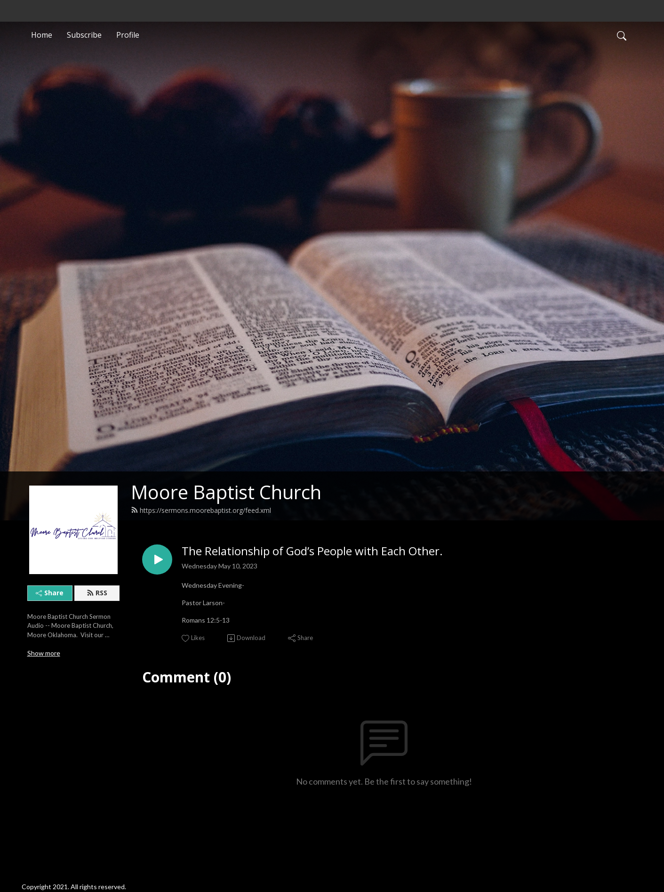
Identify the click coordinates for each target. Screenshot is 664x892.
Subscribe (84, 35)
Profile (127, 35)
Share (50, 592)
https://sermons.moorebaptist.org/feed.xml (201, 510)
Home (41, 35)
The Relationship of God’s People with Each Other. (312, 551)
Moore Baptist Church (226, 492)
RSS (97, 592)
